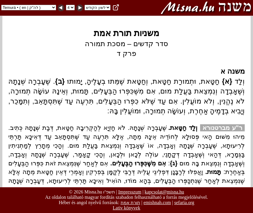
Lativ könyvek (126, 207)
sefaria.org (184, 202)
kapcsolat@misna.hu (164, 191)
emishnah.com (157, 202)
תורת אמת (130, 202)
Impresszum (129, 191)
